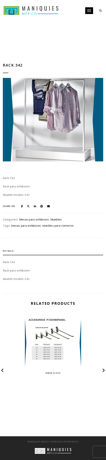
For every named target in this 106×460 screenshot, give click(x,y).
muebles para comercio (58, 225)
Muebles (56, 219)
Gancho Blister (53, 373)
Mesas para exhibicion (34, 219)
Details (8, 250)
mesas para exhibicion (26, 225)
